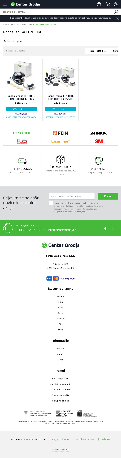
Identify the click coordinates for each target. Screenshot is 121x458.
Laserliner (60, 319)
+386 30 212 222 (28, 230)
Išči (116, 12)
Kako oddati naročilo (61, 390)
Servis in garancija (60, 378)
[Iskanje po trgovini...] (55, 12)
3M (60, 324)
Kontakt (60, 354)
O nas (60, 360)
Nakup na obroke (60, 401)
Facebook (105, 228)
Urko (60, 330)
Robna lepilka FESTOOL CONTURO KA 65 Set (60, 97)
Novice (60, 348)
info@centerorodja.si (62, 230)
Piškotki (106, 439)
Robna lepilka (28, 25)
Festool (60, 296)
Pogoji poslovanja (60, 439)
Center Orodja (26, 439)
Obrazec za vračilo (60, 395)
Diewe (61, 313)
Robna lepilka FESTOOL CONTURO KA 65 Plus (21, 97)
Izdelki (6, 25)
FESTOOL (15, 25)
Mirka (60, 307)
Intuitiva (60, 450)
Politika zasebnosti (85, 439)
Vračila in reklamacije (60, 384)
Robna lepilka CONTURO (46, 25)
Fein (60, 302)
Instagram (114, 228)
